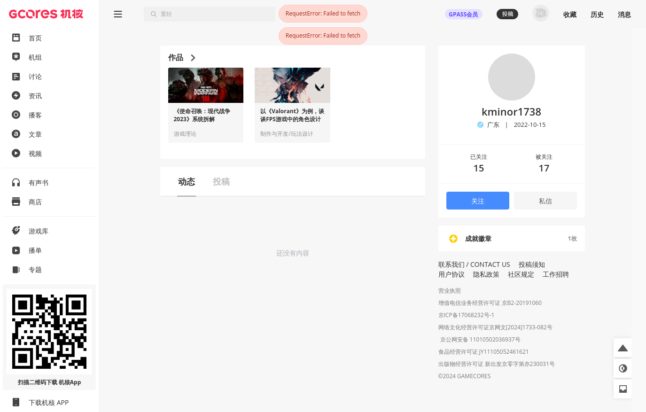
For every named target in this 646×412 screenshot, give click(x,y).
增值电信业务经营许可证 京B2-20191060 (490, 303)
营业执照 (449, 291)
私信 (545, 200)
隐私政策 (486, 274)
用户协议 (451, 274)
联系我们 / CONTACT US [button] (474, 264)
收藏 (569, 14)
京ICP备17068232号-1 (466, 315)
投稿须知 (532, 264)
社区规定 (521, 274)
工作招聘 (556, 274)
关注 (477, 200)
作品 (181, 57)
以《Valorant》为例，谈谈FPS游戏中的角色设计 (292, 115)
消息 (624, 14)
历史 (597, 14)
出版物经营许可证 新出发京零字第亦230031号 (496, 365)
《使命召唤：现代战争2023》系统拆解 (202, 115)
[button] (623, 347)
